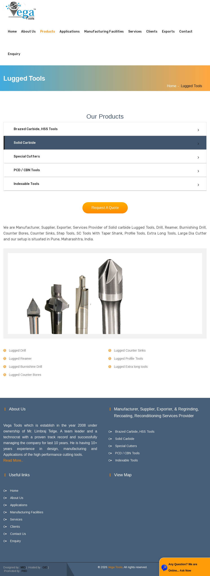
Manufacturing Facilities (104, 31)
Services (135, 31)
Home (12, 31)
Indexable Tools (26, 184)
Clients (151, 31)
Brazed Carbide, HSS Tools (36, 129)
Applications (70, 31)
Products (47, 31)
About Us (28, 31)
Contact (185, 31)
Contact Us (18, 534)
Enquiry (14, 54)
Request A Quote (105, 208)
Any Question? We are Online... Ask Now (182, 567)
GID (44, 567)
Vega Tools (115, 567)
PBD (24, 571)
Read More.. (13, 460)
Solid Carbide (25, 143)
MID (23, 567)
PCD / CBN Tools (27, 170)
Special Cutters (27, 156)
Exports (168, 31)
